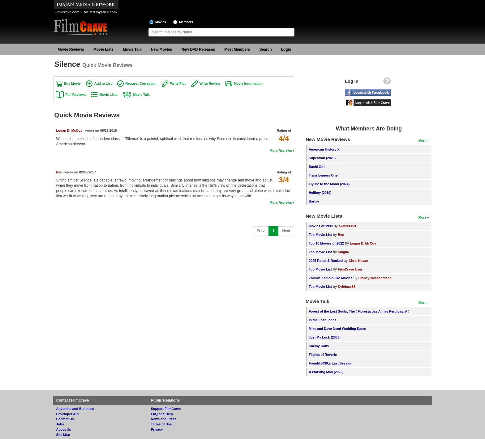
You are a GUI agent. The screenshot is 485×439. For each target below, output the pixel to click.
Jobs (60, 424)
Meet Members (237, 49)
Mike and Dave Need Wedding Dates (337, 328)
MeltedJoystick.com (100, 12)
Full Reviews (76, 94)
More (422, 141)
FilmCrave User (350, 269)
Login (286, 49)
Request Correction (141, 83)
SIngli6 (343, 252)
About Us (63, 429)
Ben (341, 235)
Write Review (210, 83)
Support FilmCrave (166, 409)
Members (186, 22)
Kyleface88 (346, 286)
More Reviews (280, 150)
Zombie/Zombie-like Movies (330, 278)
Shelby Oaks (319, 346)
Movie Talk (132, 49)
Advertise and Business (75, 409)
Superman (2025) (322, 158)
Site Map (63, 435)
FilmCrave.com (67, 12)
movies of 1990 (321, 226)
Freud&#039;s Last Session (330, 363)
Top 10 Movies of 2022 (326, 243)
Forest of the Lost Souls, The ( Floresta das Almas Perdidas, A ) (359, 311)
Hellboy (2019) (320, 192)
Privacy (157, 429)
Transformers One (323, 175)
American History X (324, 149)
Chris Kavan (358, 260)
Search (266, 49)
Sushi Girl (316, 166)
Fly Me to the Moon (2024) (329, 184)
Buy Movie (72, 83)
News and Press (164, 419)
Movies (160, 22)
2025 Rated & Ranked (326, 260)
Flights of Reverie (323, 354)
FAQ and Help (162, 414)
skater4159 (347, 226)
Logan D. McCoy (69, 130)
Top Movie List (320, 235)
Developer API (67, 414)
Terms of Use (161, 424)
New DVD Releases (198, 49)
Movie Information (248, 83)
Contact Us (65, 419)
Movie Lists (103, 49)
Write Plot (178, 83)
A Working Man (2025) (326, 372)
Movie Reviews (71, 49)
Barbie (314, 201)
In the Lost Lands (322, 320)
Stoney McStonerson (375, 278)
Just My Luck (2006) (325, 337)
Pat (59, 172)
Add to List (103, 83)
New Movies (161, 49)
